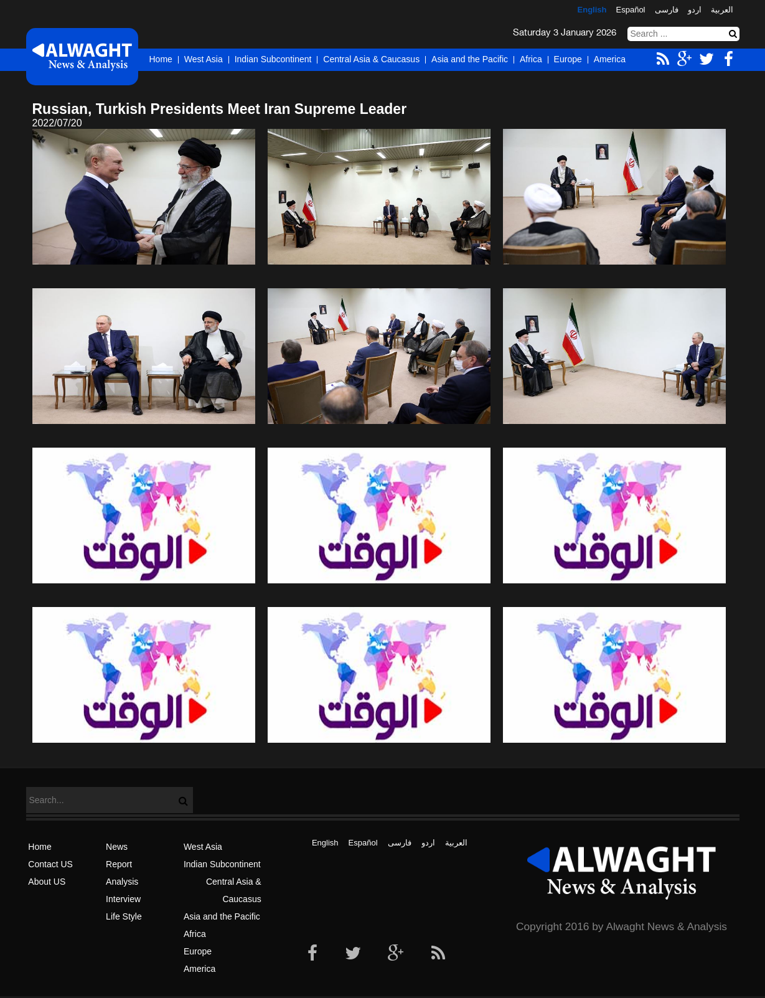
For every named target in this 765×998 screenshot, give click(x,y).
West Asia (203, 59)
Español (630, 9)
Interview (123, 899)
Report (119, 864)
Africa (531, 59)
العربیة (722, 9)
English (592, 9)
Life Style (124, 916)
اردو (695, 9)
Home (160, 59)
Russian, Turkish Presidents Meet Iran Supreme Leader (219, 109)
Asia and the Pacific (469, 59)
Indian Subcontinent (273, 59)
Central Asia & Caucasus (371, 59)
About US (46, 882)
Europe (568, 59)
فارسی (666, 9)
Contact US (50, 864)
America (610, 59)
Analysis (122, 882)
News (117, 847)
